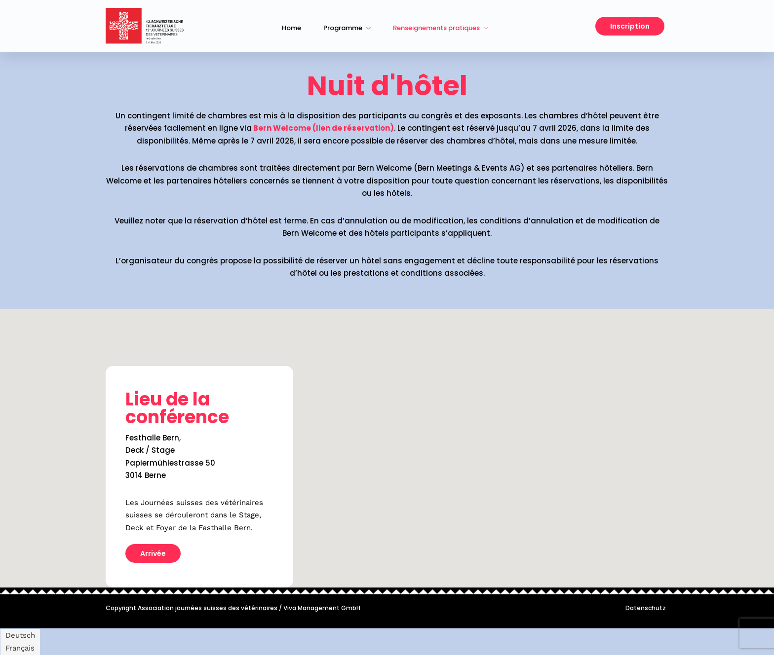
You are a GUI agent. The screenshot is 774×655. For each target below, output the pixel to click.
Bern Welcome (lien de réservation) (323, 128)
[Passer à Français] (20, 648)
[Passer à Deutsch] (20, 635)
